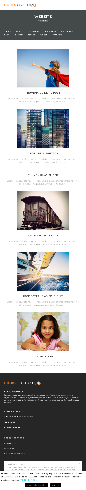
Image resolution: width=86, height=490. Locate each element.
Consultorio (12, 427)
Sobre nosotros (14, 438)
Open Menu (80, 5)
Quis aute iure (43, 356)
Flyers (31, 35)
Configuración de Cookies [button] (36, 485)
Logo (7, 35)
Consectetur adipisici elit (43, 296)
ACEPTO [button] (55, 485)
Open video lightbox (43, 153)
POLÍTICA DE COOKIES (14, 454)
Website (20, 32)
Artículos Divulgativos (18, 417)
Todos (7, 32)
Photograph (67, 32)
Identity (19, 35)
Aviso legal (9, 449)
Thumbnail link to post (43, 92)
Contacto (10, 443)
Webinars (9, 422)
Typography (50, 32)
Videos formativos (15, 411)
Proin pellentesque (43, 235)
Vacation (34, 32)
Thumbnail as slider (43, 175)
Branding (57, 35)
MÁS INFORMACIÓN (28, 480)
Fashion (44, 35)
